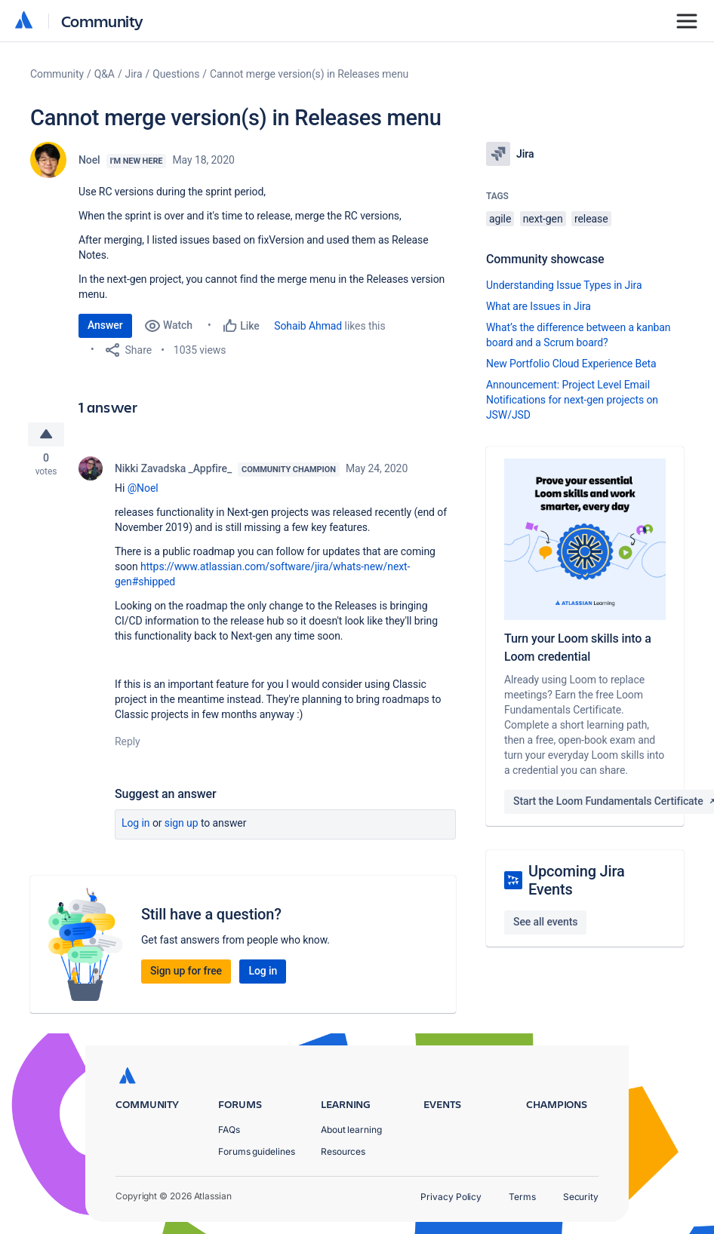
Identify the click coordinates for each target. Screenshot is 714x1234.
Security (581, 1196)
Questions (175, 74)
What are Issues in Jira (538, 306)
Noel (89, 160)
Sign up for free (186, 973)
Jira (134, 74)
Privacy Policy (451, 1196)
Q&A (104, 74)
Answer (105, 325)
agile (500, 219)
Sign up (182, 825)
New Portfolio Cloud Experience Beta (571, 364)
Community (102, 21)
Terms (522, 1196)
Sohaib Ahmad (308, 326)
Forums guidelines (256, 1151)
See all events (545, 922)
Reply (127, 744)
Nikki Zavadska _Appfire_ (173, 471)
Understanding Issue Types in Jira (564, 285)
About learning (351, 1129)
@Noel (143, 490)
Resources (343, 1151)
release (591, 219)
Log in (136, 825)
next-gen (543, 219)
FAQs (229, 1129)
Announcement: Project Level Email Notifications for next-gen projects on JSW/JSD (572, 400)
